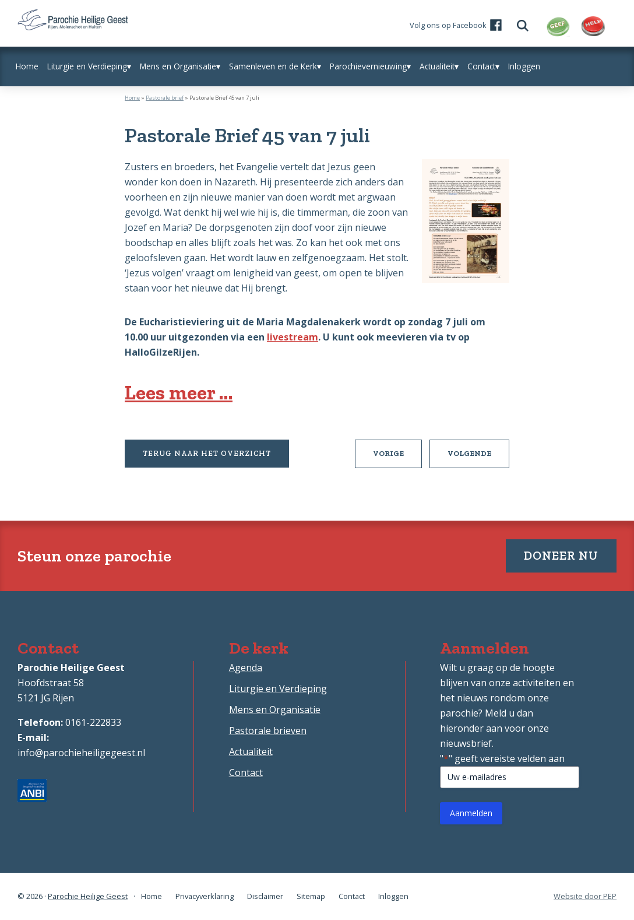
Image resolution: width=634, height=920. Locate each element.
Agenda (245, 667)
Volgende (478, 457)
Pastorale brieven (268, 730)
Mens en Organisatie (274, 709)
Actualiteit (251, 751)
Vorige (397, 457)
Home (132, 97)
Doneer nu (561, 555)
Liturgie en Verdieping (278, 688)
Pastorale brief (165, 97)
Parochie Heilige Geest (88, 896)
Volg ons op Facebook (448, 25)
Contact (246, 772)
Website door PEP (585, 896)
